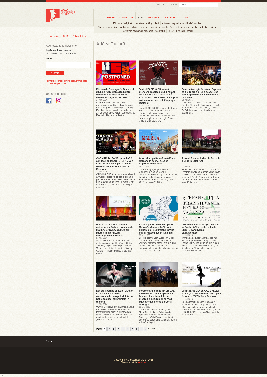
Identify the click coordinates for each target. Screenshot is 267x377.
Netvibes (142, 362)
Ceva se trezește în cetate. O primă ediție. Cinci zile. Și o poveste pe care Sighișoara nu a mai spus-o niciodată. (201, 93)
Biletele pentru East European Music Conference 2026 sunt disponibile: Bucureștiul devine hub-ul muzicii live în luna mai (156, 228)
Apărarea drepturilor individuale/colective (181, 23)
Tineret (170, 31)
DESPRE (110, 17)
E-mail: (49, 58)
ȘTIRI (65, 36)
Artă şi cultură (152, 23)
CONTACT (186, 17)
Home (98, 17)
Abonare (55, 73)
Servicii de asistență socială (183, 27)
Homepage (54, 36)
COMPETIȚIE (126, 17)
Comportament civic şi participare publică (118, 27)
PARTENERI (170, 17)
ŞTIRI (141, 17)
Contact (49, 341)
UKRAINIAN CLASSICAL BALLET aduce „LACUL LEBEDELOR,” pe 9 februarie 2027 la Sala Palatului (201, 293)
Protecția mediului (207, 27)
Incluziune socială (159, 27)
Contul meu (161, 4)
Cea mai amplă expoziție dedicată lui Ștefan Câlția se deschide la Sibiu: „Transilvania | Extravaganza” (200, 228)
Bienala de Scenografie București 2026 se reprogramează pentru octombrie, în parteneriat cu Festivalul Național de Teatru (115, 93)
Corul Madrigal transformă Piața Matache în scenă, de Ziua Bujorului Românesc (157, 161)
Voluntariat (160, 31)
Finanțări (180, 31)
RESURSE (153, 17)
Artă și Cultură (79, 36)
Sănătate (144, 27)
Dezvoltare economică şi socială (137, 31)
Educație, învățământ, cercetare (128, 23)
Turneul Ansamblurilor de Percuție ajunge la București (201, 159)
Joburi (190, 31)
